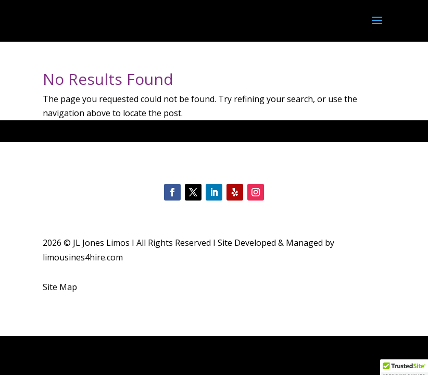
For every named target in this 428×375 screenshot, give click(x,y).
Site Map (60, 287)
